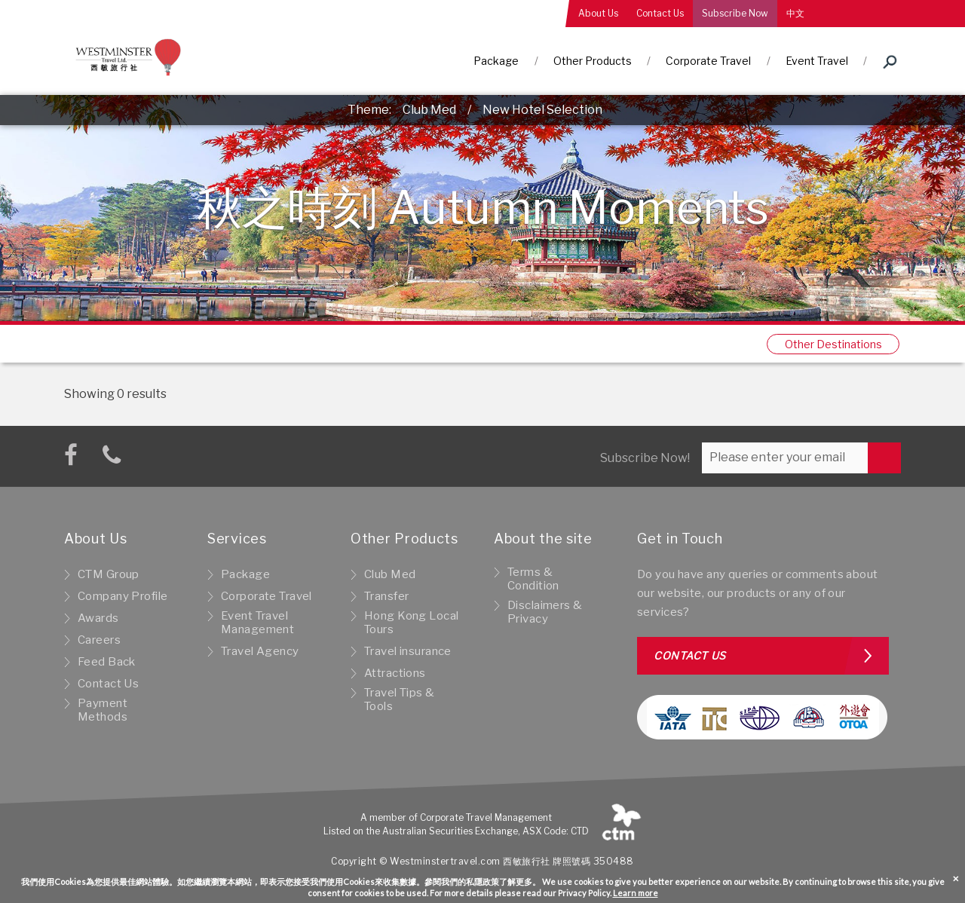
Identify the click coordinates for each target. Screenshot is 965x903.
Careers (99, 640)
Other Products (592, 60)
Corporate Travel (708, 60)
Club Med (429, 110)
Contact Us (660, 13)
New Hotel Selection (542, 110)
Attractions (395, 673)
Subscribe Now (735, 13)
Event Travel (817, 60)
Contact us (690, 655)
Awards (98, 618)
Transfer (386, 596)
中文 (795, 13)
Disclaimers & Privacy (545, 612)
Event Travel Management (257, 622)
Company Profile (122, 596)
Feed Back (107, 662)
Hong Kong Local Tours (411, 622)
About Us (598, 13)
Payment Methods (102, 710)
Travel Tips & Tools (399, 699)
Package (496, 60)
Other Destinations (833, 344)
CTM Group (108, 574)
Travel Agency (260, 651)
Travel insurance (408, 651)
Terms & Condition (533, 578)
